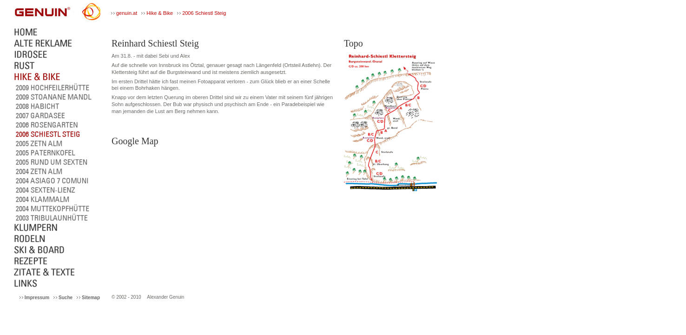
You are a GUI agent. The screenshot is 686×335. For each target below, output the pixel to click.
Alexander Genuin (165, 297)
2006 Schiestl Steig (204, 13)
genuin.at (126, 13)
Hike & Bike (159, 13)
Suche (66, 297)
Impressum (37, 297)
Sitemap (91, 297)
